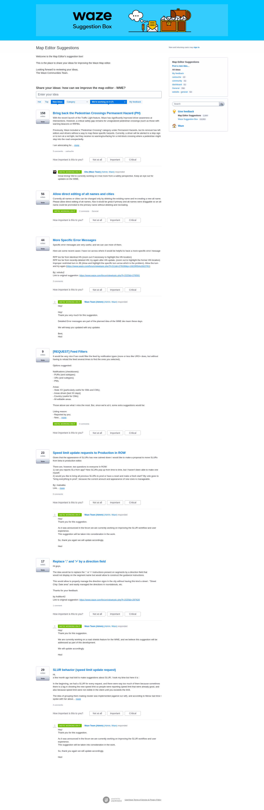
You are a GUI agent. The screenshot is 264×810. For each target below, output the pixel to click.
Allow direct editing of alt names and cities (83, 194)
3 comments (58, 151)
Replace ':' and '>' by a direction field (79, 561)
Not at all (99, 160)
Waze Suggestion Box (188, 119)
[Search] (221, 104)
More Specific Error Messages (74, 240)
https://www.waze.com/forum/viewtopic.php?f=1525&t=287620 (109, 599)
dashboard (177, 84)
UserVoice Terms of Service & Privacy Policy (143, 800)
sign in (197, 47)
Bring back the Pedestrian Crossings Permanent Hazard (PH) (96, 113)
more (76, 145)
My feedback (135, 102)
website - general (180, 92)
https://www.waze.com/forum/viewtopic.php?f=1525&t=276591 (109, 275)
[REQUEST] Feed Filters (70, 351)
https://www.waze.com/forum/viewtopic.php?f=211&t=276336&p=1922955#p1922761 (108, 266)
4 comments (58, 705)
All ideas (176, 70)
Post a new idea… (180, 66)
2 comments (84, 211)
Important (116, 160)
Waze (181, 125)
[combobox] (196, 104)
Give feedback (186, 111)
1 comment (57, 606)
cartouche (69, 151)
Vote (43, 122)
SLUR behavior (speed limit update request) (84, 670)
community (177, 81)
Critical (135, 160)
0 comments (84, 424)
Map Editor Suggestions (190, 115)
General (95, 211)
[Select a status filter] (108, 102)
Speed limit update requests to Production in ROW (89, 453)
